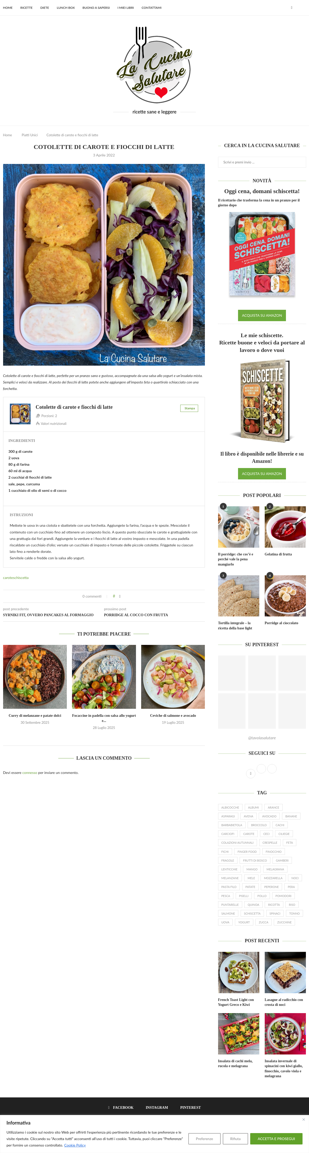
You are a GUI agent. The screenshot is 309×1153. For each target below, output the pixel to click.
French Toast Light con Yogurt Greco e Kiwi (236, 1002)
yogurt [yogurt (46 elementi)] (244, 922)
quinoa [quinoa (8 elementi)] (253, 904)
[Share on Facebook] (119, 596)
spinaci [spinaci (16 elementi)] (275, 913)
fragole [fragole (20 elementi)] (227, 860)
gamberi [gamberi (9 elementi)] (282, 860)
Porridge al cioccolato (281, 623)
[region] (154, 1134)
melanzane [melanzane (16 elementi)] (230, 878)
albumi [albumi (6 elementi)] (253, 807)
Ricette (26, 8)
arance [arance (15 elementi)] (273, 807)
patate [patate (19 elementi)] (250, 886)
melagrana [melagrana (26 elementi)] (275, 869)
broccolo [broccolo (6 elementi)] (259, 825)
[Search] (303, 7)
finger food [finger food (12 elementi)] (247, 851)
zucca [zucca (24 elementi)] (263, 922)
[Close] (303, 1119)
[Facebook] (291, 7)
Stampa (190, 408)
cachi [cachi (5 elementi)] (280, 825)
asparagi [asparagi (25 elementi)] (228, 816)
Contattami (152, 8)
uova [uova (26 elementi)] (225, 922)
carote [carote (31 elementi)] (248, 833)
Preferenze (204, 1138)
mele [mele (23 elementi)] (251, 878)
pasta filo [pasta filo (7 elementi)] (228, 886)
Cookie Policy (75, 1145)
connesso (29, 772)
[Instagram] (155, 1107)
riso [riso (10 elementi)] (292, 904)
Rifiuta (235, 1138)
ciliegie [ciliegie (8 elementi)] (284, 833)
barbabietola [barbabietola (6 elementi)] (231, 825)
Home (8, 8)
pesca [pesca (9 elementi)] (225, 896)
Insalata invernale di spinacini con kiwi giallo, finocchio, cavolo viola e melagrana (284, 1068)
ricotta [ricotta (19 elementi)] (274, 904)
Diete (44, 8)
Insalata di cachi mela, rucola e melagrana (235, 1063)
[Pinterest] (189, 1107)
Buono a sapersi (96, 8)
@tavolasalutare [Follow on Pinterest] (262, 737)
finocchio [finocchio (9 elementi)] (274, 851)
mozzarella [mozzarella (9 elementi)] (273, 878)
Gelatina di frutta (278, 554)
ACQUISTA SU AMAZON (262, 315)
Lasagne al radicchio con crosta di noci (284, 1002)
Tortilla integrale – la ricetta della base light (235, 625)
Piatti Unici (30, 135)
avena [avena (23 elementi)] (248, 816)
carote (8, 577)
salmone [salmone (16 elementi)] (228, 913)
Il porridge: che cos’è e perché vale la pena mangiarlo (235, 559)
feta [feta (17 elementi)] (289, 842)
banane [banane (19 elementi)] (291, 816)
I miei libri (126, 8)
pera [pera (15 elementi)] (291, 886)
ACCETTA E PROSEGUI (276, 1138)
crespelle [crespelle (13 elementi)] (270, 842)
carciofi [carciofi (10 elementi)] (227, 833)
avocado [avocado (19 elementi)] (269, 816)
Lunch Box (66, 8)
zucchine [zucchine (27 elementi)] (284, 922)
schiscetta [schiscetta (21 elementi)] (252, 913)
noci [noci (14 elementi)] (295, 878)
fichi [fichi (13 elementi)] (225, 851)
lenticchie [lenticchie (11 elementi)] (229, 869)
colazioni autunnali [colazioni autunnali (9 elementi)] (237, 842)
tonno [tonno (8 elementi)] (294, 913)
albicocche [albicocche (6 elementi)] (230, 807)
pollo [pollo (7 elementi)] (262, 896)
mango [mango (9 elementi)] (251, 869)
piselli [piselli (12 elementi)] (243, 896)
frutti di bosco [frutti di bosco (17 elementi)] (255, 860)
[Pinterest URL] (232, 673)
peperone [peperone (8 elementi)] (271, 886)
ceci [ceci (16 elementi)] (266, 833)
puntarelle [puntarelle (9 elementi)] (230, 904)
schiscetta (20, 577)
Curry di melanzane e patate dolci (35, 716)
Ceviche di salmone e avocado (173, 716)
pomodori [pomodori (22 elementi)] (284, 896)
